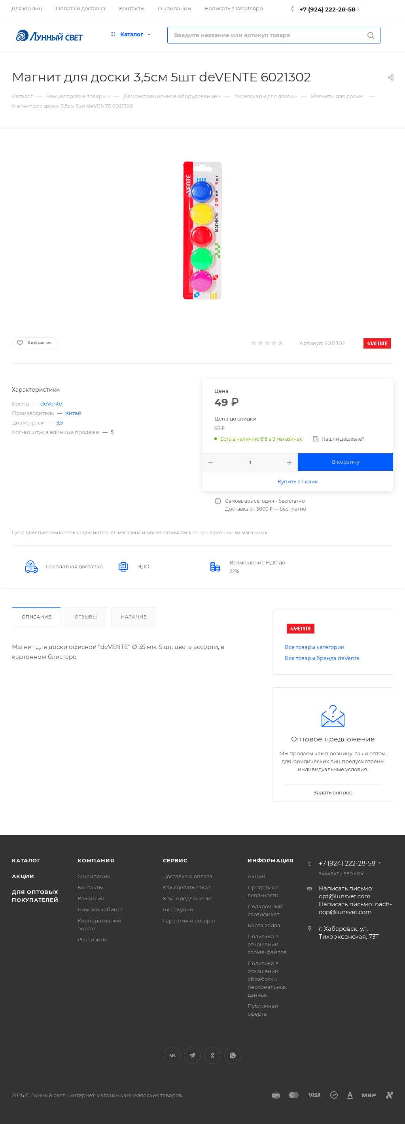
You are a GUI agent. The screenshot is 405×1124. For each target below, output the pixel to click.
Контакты (90, 887)
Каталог (26, 860)
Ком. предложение (188, 898)
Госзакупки (178, 909)
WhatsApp (232, 1055)
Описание (36, 617)
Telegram (192, 1055)
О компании (94, 876)
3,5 (59, 422)
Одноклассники (212, 1055)
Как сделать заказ (187, 887)
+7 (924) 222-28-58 (327, 9)
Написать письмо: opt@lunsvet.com (346, 892)
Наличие (134, 617)
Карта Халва (264, 925)
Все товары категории (314, 647)
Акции (23, 876)
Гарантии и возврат (189, 920)
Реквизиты (92, 939)
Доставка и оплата (187, 876)
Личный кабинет (100, 909)
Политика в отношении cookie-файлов (267, 944)
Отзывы (86, 617)
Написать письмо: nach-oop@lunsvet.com (355, 908)
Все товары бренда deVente (322, 658)
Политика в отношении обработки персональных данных (267, 979)
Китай (73, 413)
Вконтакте (172, 1055)
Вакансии (91, 898)
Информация (271, 860)
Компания (96, 860)
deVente (51, 403)
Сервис (175, 860)
